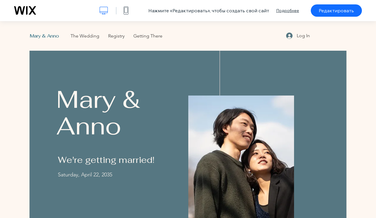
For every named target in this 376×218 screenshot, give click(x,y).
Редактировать (336, 10)
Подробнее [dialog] (287, 10)
